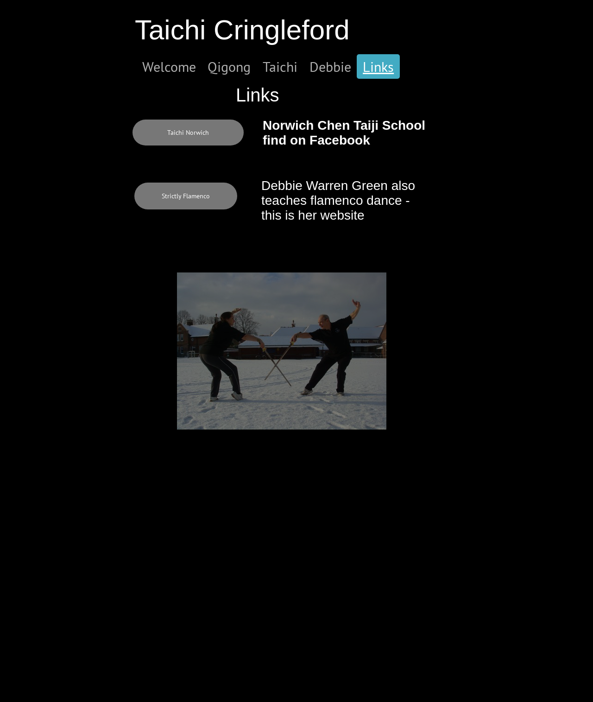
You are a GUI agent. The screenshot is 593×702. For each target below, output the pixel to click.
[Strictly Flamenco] (185, 196)
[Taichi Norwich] (188, 132)
